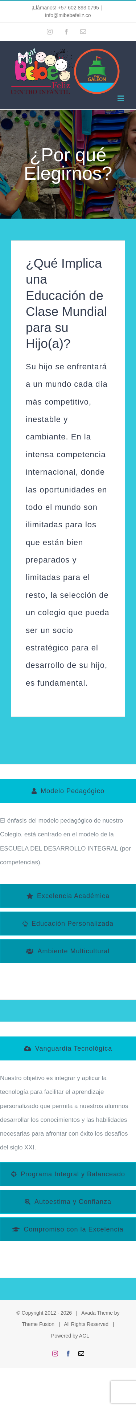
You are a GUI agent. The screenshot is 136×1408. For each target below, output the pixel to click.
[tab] (68, 791)
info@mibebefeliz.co (68, 15)
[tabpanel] (68, 845)
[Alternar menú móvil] (121, 98)
